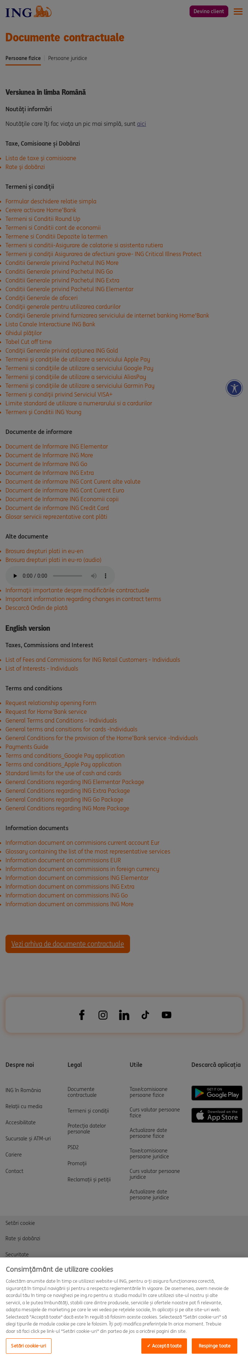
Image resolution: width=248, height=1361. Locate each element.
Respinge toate (215, 1346)
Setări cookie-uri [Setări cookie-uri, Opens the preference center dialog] (28, 1346)
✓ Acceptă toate (164, 1346)
